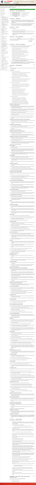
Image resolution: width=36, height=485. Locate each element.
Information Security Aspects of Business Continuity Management (5, 44)
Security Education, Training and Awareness (5, 63)
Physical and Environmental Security (4, 53)
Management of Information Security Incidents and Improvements (5, 24)
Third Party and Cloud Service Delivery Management (5, 31)
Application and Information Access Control (5, 61)
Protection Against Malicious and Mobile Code (5, 34)
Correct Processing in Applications (4, 48)
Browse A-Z (18, 1)
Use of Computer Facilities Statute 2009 (28, 23)
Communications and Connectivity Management (4, 29)
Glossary (17, 3)
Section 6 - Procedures (2, 14)
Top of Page (34, 26)
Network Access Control (4, 59)
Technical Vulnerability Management (5, 52)
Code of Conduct (20, 415)
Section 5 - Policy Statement (3, 13)
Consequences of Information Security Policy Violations (5, 66)
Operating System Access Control (4, 60)
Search (21, 1)
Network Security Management (4, 36)
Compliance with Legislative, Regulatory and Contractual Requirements (5, 17)
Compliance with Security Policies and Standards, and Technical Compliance (5, 19)
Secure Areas (3, 54)
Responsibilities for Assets (4, 41)
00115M (34, 483)
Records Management (23, 60)
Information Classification (4, 42)
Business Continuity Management (4, 43)
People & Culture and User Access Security (5, 25)
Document (8, 4)
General (2, 15)
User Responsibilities (3, 58)
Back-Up (2, 35)
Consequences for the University (4, 67)
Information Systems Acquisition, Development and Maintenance (4, 45)
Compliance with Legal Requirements (5, 18)
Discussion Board (31, 1)
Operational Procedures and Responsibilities (4, 30)
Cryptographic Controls (4, 49)
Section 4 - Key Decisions (3, 12)
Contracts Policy (30, 212)
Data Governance (29, 21)
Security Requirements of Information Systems (5, 47)
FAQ (14, 3)
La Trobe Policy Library (3, 4)
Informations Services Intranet (15, 481)
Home (15, 1)
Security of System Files (4, 50)
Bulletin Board (25, 1)
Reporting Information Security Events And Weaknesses (5, 22)
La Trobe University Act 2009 (21, 478)
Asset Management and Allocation (4, 40)
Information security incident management (5, 21)
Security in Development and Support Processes (5, 51)
